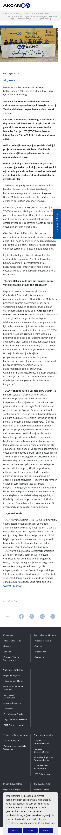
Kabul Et (15, 830)
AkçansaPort (41, 651)
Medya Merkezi (23, 13)
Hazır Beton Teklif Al (57, 224)
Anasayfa (7, 13)
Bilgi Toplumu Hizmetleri (15, 719)
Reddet (30, 830)
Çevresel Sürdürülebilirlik (41, 750)
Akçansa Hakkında (12, 640)
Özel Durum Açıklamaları (9, 696)
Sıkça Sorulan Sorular (14, 714)
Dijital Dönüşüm (11, 740)
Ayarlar (46, 830)
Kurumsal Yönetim (12, 703)
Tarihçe (7, 646)
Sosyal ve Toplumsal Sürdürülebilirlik (44, 759)
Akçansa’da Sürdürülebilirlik (41, 742)
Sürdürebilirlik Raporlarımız (41, 767)
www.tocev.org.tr (12, 585)
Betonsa (38, 646)
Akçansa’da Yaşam (12, 789)
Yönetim (8, 651)
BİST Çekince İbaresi (13, 725)
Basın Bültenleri (41, 13)
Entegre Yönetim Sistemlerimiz (11, 658)
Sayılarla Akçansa (12, 675)
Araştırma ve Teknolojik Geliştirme (14, 747)
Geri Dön (10, 605)
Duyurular (8, 708)
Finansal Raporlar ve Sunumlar (13, 688)
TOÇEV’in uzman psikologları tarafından (25, 211)
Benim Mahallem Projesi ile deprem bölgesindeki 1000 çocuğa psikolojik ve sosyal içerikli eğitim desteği (32, 17)
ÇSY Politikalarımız (43, 774)
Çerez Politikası (46, 823)
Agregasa (39, 657)
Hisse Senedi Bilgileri (13, 681)
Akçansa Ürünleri (43, 640)
